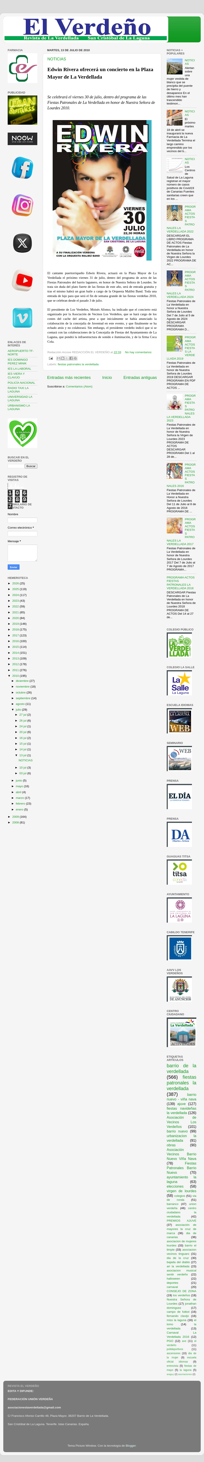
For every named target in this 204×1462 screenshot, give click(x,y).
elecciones (175, 1186)
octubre (21, 692)
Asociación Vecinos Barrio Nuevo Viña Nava (181, 1154)
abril (19, 792)
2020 (16, 618)
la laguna (185, 1370)
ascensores (173, 1353)
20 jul (23, 732)
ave (184, 1341)
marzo (20, 797)
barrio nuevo (177, 1131)
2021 (16, 612)
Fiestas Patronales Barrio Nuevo (181, 1167)
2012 (16, 664)
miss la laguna (176, 1320)
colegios (179, 1195)
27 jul (23, 714)
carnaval (172, 1287)
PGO (170, 1341)
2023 (16, 600)
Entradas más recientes (69, 377)
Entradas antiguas (140, 377)
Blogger (131, 1445)
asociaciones (185, 1374)
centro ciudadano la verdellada (181, 1212)
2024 (16, 595)
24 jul (23, 726)
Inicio (107, 377)
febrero (21, 803)
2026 (16, 583)
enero (20, 809)
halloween (173, 1278)
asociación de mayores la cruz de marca (181, 1229)
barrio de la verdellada (181, 1068)
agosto (20, 704)
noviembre (23, 686)
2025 (16, 589)
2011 (16, 670)
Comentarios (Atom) (79, 386)
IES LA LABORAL (19, 368)
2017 (16, 635)
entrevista (172, 1365)
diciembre (22, 680)
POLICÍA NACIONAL (21, 382)
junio (19, 780)
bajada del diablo (178, 1262)
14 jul (23, 749)
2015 (16, 646)
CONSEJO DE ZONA (181, 1291)
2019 (16, 623)
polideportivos (175, 1349)
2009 (16, 816)
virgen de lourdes (181, 1191)
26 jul (23, 720)
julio (19, 709)
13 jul (23, 755)
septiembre (23, 698)
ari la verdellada (178, 1266)
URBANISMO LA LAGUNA (19, 407)
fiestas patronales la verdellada (78, 364)
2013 (16, 658)
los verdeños (181, 1295)
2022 (16, 606)
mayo (20, 786)
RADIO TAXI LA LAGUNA (18, 389)
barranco (172, 1204)
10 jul (23, 767)
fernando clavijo (178, 1316)
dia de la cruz (178, 1258)
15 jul (23, 743)
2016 (16, 641)
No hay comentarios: (138, 352)
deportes (172, 1282)
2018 (16, 629)
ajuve (181, 1104)
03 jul (23, 773)
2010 (16, 675)
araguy (170, 1374)
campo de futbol (178, 1311)
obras (171, 1145)
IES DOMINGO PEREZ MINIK (18, 361)
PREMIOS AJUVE (181, 1220)
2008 (16, 822)
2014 (16, 652)
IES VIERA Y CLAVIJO (16, 375)
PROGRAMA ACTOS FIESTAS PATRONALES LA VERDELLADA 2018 (181, 583)
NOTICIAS (56, 59)
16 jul (23, 738)
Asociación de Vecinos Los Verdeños (181, 1122)
